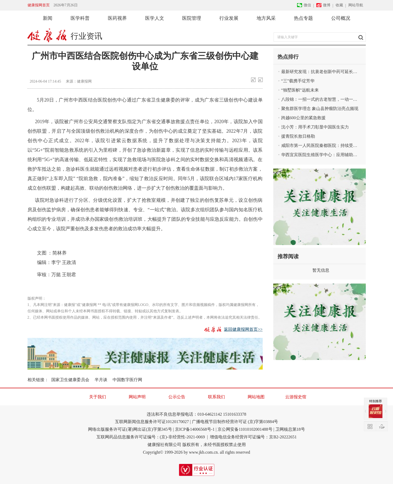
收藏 (339, 5)
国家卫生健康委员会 (70, 379)
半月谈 (101, 379)
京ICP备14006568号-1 (195, 429)
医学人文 (154, 18)
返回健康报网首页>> (243, 329)
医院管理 (191, 18)
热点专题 (303, 18)
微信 (307, 5)
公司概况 (340, 18)
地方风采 (266, 18)
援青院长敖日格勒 (298, 136)
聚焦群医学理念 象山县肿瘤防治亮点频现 (319, 108)
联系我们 (216, 397)
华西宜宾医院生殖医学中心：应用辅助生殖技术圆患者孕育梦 (323, 154)
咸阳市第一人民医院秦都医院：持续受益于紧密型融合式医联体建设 (323, 145)
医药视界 (117, 18)
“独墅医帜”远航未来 (300, 90)
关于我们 (97, 397)
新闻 (47, 18)
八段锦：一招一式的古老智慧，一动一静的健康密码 (323, 99)
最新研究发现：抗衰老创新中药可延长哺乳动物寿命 (323, 71)
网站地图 (256, 397)
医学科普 (80, 18)
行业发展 (228, 18)
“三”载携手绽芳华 (298, 81)
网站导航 (355, 5)
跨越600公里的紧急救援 (303, 118)
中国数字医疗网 (127, 379)
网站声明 (137, 397)
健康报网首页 (38, 5)
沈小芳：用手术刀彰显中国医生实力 (315, 127)
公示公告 (176, 397)
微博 (326, 5)
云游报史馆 (295, 397)
